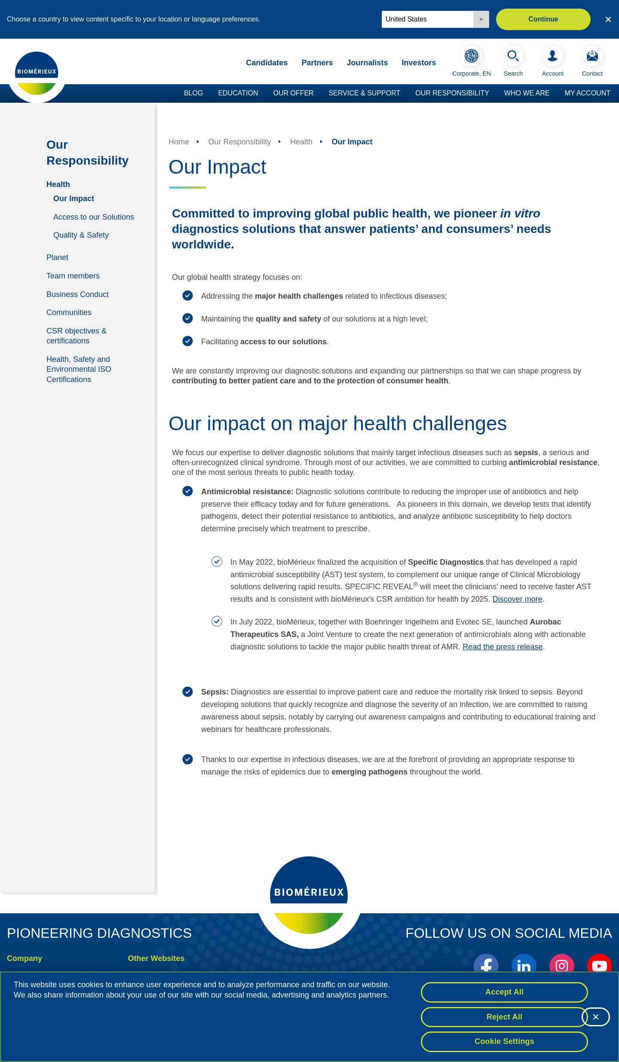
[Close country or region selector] (608, 19)
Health (58, 184)
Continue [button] (543, 19)
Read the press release (502, 647)
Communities (69, 312)
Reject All (504, 1017)
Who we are (527, 93)
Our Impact (73, 198)
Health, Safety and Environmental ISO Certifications (78, 369)
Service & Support (365, 93)
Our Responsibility (452, 93)
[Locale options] (435, 19)
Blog (193, 93)
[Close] (596, 1016)
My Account (587, 93)
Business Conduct (77, 294)
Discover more (517, 599)
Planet (57, 257)
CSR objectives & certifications (76, 335)
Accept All (504, 992)
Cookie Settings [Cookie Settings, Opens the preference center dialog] (504, 1042)
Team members (73, 276)
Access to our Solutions (93, 216)
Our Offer (293, 93)
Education (238, 93)
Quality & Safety (81, 235)
